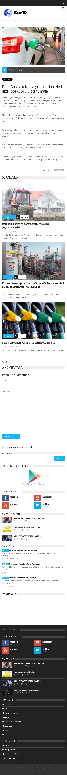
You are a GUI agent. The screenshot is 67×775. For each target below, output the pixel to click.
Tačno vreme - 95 (10, 758)
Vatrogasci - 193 (9, 749)
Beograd (22, 276)
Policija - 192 (8, 745)
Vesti (5, 708)
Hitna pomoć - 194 (10, 754)
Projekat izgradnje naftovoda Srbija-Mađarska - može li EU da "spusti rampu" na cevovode (33, 285)
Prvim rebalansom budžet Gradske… (20, 550)
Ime (4, 380)
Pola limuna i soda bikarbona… (26, 672)
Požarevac (24, 217)
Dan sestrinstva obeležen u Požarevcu (21, 564)
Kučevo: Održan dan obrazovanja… (19, 578)
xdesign (37, 770)
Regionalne (8, 704)
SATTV (48, 768)
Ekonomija (59, 170)
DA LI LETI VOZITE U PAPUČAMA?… (27, 536)
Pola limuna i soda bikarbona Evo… (27, 527)
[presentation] (22, 426)
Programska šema (10, 713)
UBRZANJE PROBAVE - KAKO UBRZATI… (29, 518)
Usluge (6, 730)
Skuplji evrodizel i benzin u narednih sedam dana (28, 342)
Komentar (6, 391)
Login (63, 2)
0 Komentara (12, 367)
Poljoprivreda (9, 217)
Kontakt (6, 734)
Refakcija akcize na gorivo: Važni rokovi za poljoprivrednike (25, 225)
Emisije (6, 717)
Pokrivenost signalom (12, 721)
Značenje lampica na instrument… (27, 690)
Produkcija (7, 725)
